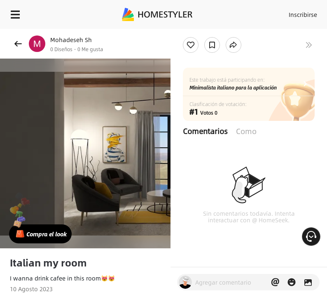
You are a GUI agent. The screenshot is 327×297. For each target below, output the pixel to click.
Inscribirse (303, 14)
